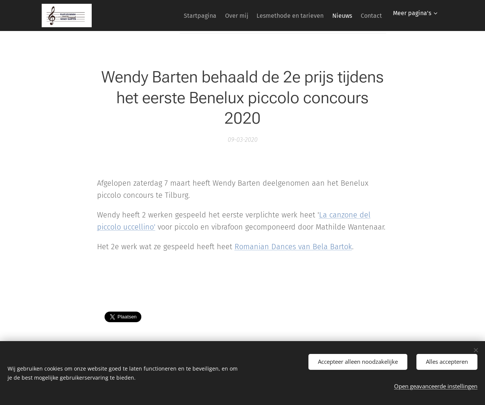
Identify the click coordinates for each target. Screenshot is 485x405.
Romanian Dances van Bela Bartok (293, 246)
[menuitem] (177, 15)
